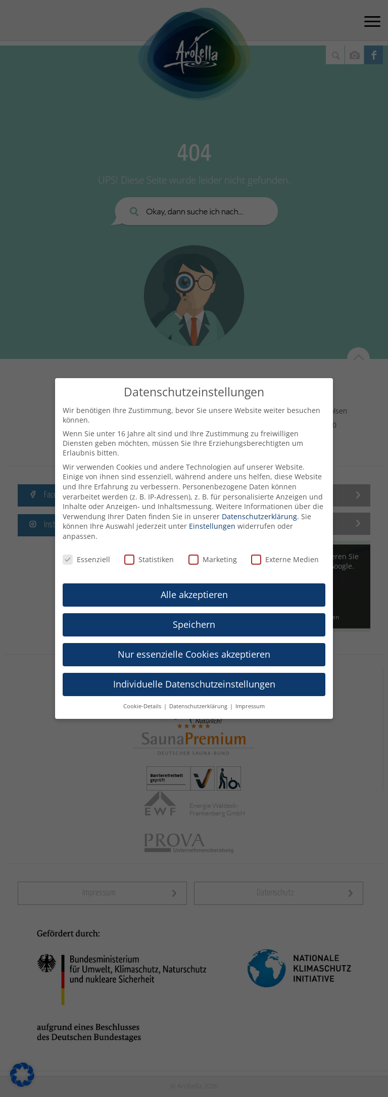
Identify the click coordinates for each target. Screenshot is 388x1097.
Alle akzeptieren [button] (194, 594)
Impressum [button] (250, 706)
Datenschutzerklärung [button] (199, 706)
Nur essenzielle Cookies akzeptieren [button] (194, 654)
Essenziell (86, 559)
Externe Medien (285, 559)
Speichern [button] (194, 624)
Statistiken (149, 559)
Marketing (212, 559)
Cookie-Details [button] (143, 706)
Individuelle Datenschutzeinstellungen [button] (194, 684)
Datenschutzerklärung (259, 516)
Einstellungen (212, 526)
